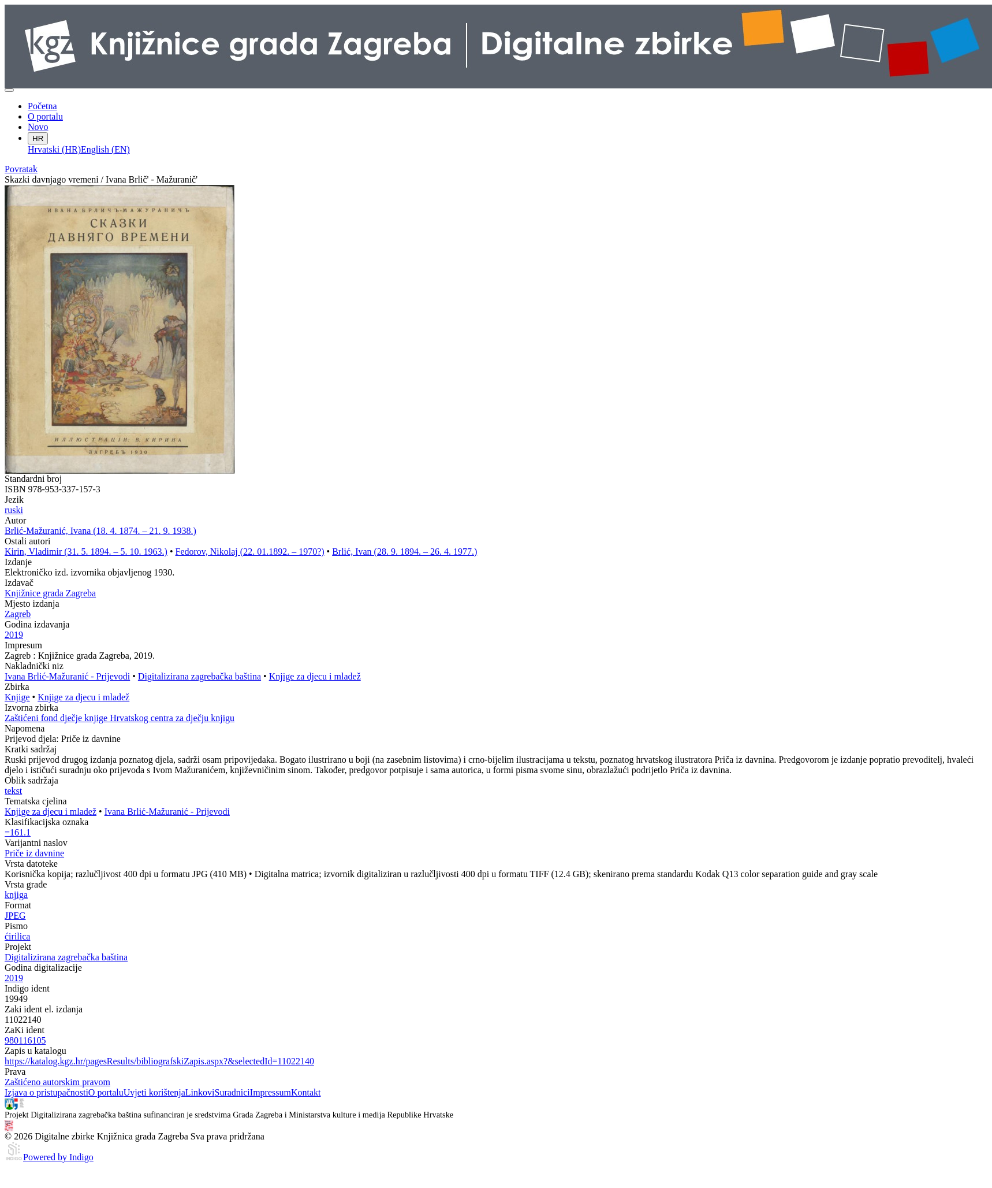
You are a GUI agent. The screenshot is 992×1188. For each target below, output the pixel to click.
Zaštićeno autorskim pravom (57, 1082)
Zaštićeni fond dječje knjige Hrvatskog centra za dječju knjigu (119, 718)
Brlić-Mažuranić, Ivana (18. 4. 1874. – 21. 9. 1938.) (100, 531)
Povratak (21, 169)
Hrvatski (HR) (54, 149)
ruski (14, 510)
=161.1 (18, 832)
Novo (38, 127)
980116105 (25, 1040)
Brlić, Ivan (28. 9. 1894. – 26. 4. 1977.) (404, 551)
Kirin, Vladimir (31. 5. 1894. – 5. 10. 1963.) (86, 551)
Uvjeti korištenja (154, 1092)
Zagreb (18, 614)
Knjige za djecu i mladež (315, 676)
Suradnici (231, 1092)
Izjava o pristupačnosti (46, 1092)
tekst (13, 791)
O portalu (45, 116)
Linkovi (200, 1092)
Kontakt (306, 1092)
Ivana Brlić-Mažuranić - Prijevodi (67, 676)
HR (37, 138)
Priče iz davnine (34, 853)
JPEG (15, 915)
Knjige (17, 697)
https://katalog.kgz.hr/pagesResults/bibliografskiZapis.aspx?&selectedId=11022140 (159, 1061)
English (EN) (105, 149)
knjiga (16, 895)
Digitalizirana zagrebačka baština (199, 676)
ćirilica (17, 936)
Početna (42, 106)
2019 (14, 635)
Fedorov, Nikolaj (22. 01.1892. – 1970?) (250, 551)
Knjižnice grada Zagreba (50, 593)
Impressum (270, 1092)
